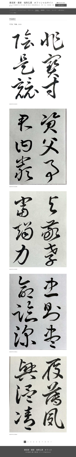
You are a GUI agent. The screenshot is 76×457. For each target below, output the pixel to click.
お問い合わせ (61, 5)
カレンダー (54, 10)
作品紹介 (37, 10)
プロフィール (30, 10)
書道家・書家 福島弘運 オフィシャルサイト (31, 3)
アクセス (48, 10)
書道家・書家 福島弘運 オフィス (38, 450)
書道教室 (42, 10)
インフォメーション (22, 10)
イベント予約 (13, 12)
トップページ (13, 10)
